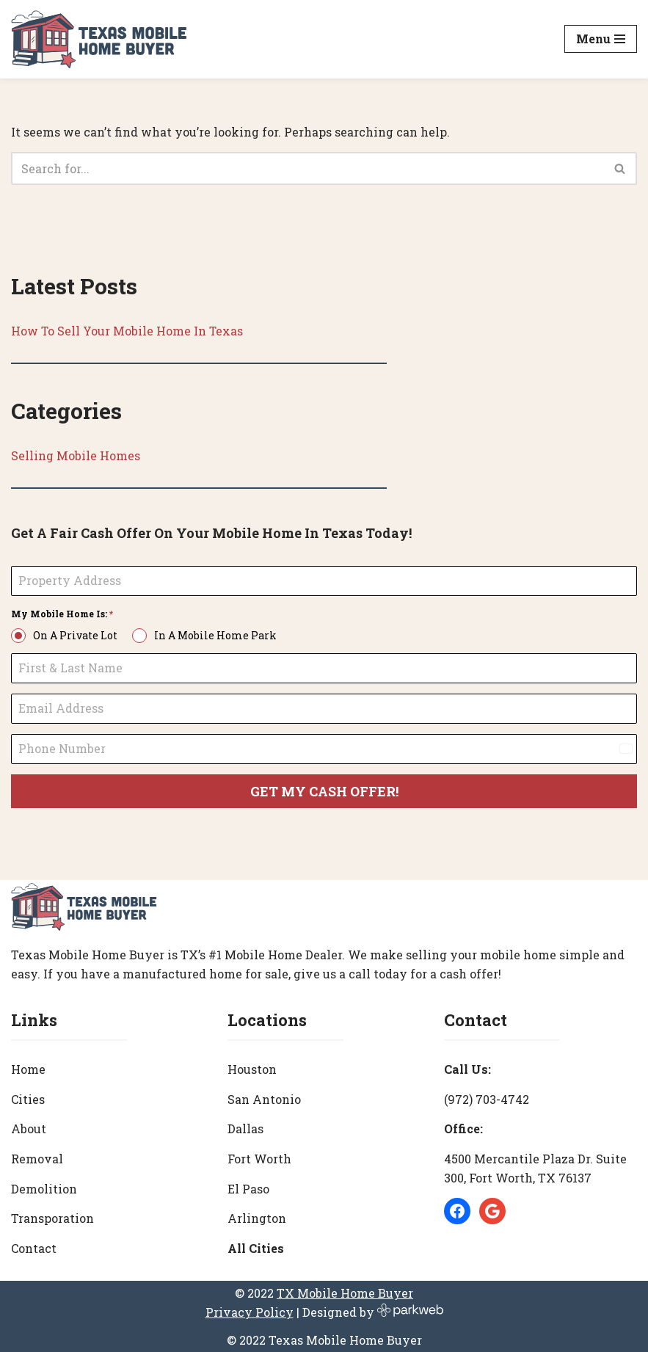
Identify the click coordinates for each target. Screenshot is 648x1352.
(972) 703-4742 (486, 1096)
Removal (37, 1155)
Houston (252, 1066)
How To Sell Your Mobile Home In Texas (127, 330)
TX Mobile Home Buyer (345, 1290)
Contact (34, 1245)
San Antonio (264, 1096)
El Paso (248, 1185)
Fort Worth (259, 1155)
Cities (28, 1096)
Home (28, 1066)
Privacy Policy (249, 1309)
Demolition (44, 1185)
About (28, 1126)
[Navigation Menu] (600, 39)
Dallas (245, 1126)
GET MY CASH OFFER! (324, 791)
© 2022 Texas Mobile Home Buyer (324, 1337)
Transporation (52, 1215)
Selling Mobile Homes (75, 456)
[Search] (307, 168)
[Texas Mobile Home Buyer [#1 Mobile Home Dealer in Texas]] (99, 39)
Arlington (256, 1215)
